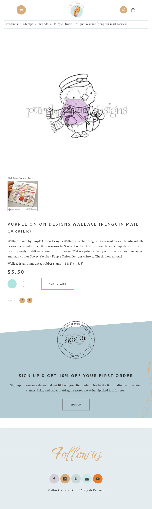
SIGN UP (76, 404)
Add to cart (57, 284)
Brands (43, 24)
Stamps (28, 24)
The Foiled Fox (67, 490)
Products (12, 24)
